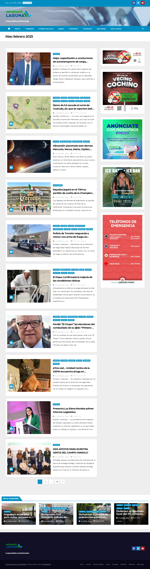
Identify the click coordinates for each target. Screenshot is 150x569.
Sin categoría (58, 185)
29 (57, 482)
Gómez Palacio (46, 29)
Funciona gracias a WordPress (15, 564)
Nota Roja (116, 29)
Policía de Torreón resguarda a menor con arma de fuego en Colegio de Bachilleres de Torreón (72, 237)
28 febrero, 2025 (62, 66)
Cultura (56, 141)
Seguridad (79, 101)
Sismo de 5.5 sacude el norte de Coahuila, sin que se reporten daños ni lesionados (74, 109)
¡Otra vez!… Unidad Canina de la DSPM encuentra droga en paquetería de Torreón (71, 372)
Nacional (101, 29)
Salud (97, 511)
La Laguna (75, 269)
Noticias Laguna (78, 113)
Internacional (77, 141)
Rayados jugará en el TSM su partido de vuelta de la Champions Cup (73, 193)
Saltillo (71, 101)
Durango (73, 29)
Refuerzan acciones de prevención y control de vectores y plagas (93, 517)
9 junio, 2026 (11, 521)
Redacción (76, 66)
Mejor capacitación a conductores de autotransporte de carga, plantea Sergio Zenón (73, 62)
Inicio (17, 29)
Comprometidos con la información (17, 21)
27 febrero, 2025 (62, 416)
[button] (143, 29)
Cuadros (63, 225)
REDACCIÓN (76, 153)
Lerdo (61, 29)
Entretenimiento (73, 97)
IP (49, 508)
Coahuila (87, 29)
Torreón (29, 29)
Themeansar (46, 564)
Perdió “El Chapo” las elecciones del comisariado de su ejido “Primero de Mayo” (74, 328)
